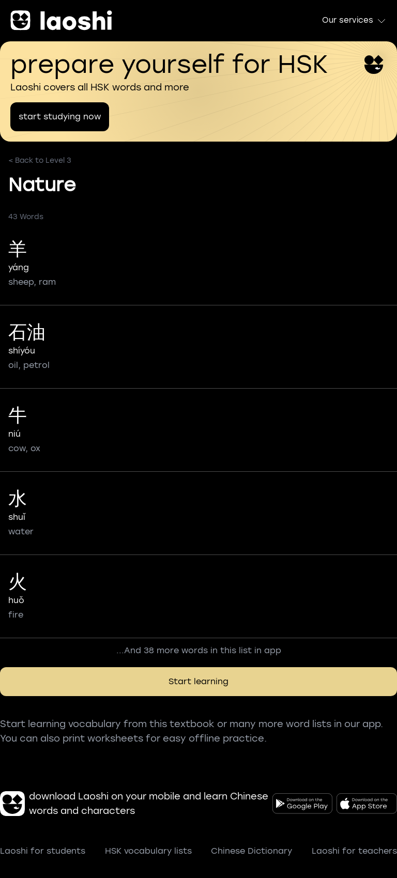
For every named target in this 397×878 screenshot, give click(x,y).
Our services (354, 21)
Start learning (198, 681)
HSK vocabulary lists (148, 851)
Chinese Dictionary (251, 851)
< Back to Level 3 (39, 160)
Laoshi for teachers (354, 851)
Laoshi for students (42, 851)
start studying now (60, 116)
